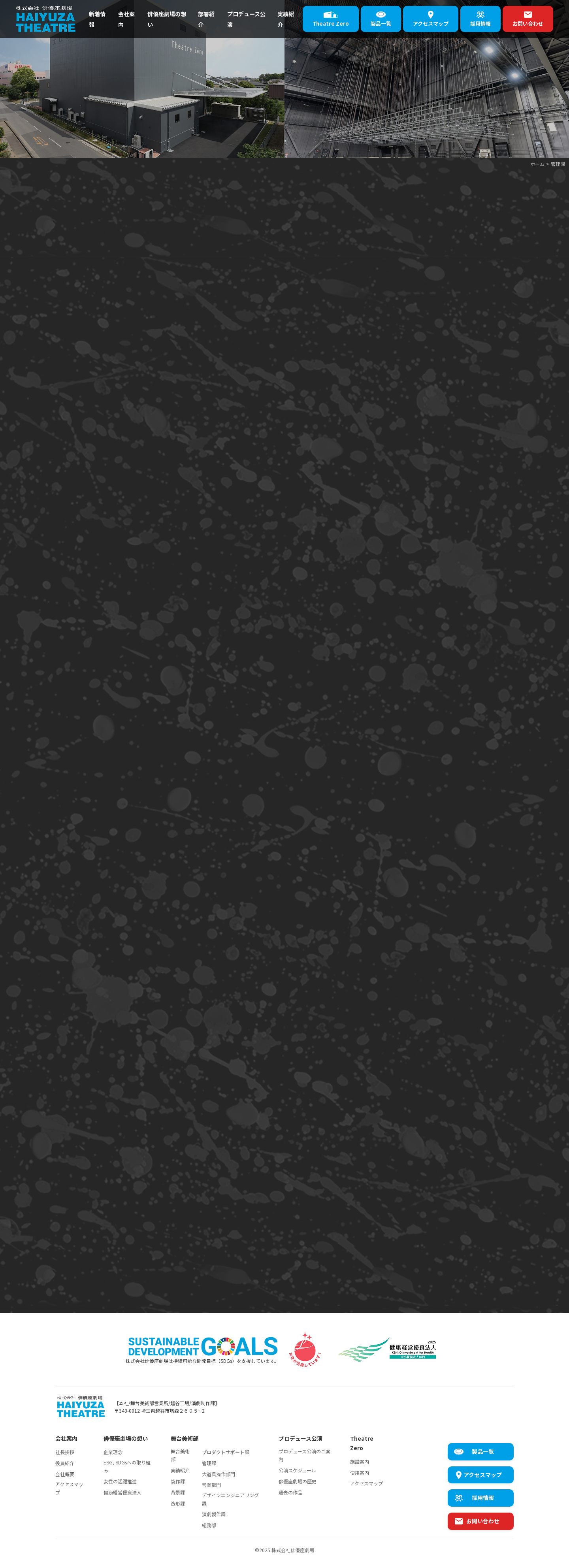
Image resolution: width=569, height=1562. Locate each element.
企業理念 (113, 1452)
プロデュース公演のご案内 (304, 1455)
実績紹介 (180, 1470)
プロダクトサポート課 (225, 1452)
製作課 (178, 1481)
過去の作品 (290, 1492)
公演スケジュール (297, 1470)
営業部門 (211, 1484)
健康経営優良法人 (122, 1492)
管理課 (209, 1463)
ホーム (537, 163)
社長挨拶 (64, 1452)
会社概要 (64, 1474)
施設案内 (359, 1461)
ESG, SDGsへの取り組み (127, 1466)
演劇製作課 (214, 1514)
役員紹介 (64, 1463)
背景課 (178, 1492)
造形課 (178, 1503)
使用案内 (359, 1472)
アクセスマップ (69, 1488)
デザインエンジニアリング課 (230, 1499)
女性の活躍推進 (120, 1481)
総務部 (209, 1525)
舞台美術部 (180, 1455)
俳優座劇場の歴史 (298, 1481)
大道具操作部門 (218, 1474)
